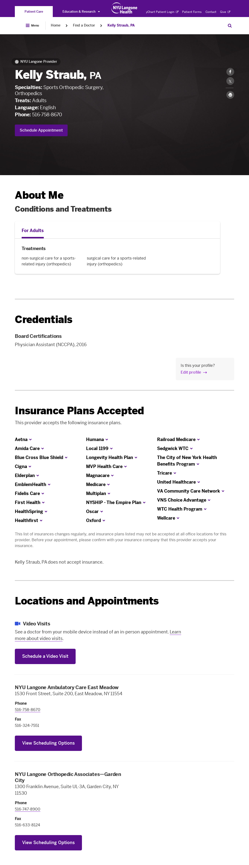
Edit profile (191, 372)
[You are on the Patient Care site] (34, 11)
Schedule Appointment (41, 130)
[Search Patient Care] (229, 25)
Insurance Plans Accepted (79, 411)
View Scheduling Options (48, 743)
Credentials (43, 319)
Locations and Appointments (87, 601)
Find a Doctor (84, 25)
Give (225, 12)
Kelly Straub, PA (121, 25)
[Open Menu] (32, 25)
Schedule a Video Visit (45, 656)
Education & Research (81, 11)
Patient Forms (192, 12)
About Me (39, 195)
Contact (210, 12)
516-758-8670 (47, 114)
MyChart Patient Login (160, 12)
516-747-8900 (27, 809)
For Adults (33, 230)
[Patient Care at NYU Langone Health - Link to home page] (124, 8)
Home (56, 25)
